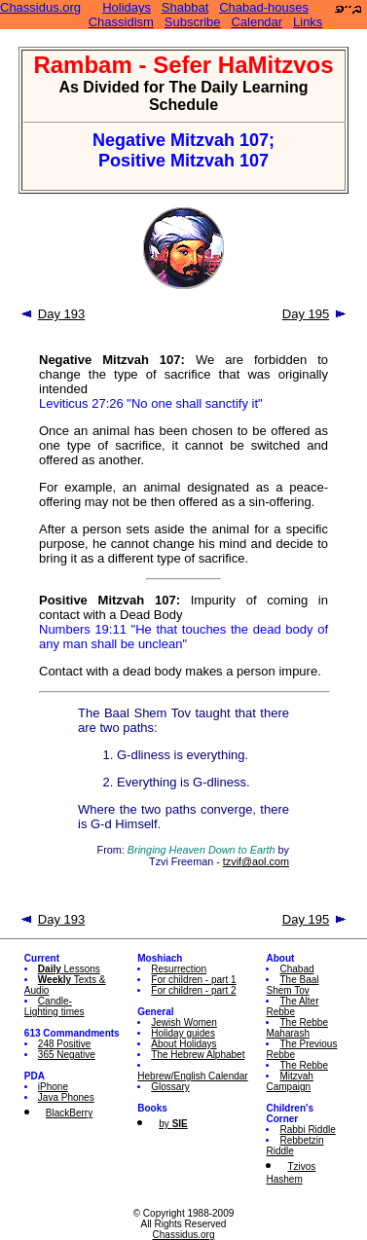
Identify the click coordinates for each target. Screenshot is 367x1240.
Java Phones (66, 1097)
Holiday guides (183, 1033)
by (173, 1123)
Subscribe (193, 22)
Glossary (170, 1086)
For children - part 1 (193, 979)
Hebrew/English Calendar (192, 1076)
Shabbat (185, 7)
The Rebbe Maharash (296, 1028)
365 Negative (66, 1054)
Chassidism (121, 22)
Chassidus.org (40, 7)
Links (307, 22)
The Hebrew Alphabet (197, 1054)
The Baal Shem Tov (292, 985)
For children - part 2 (193, 990)
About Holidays (183, 1044)
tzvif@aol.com (256, 861)
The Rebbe (303, 1065)
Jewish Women (184, 1022)
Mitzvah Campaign (289, 1081)
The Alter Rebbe (292, 1006)
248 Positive (64, 1044)
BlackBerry (69, 1113)
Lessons (69, 969)
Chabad (296, 969)
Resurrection (178, 969)
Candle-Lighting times (54, 1006)
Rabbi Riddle (307, 1129)
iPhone (53, 1086)
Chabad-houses (264, 7)
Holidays (126, 7)
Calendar (256, 22)
